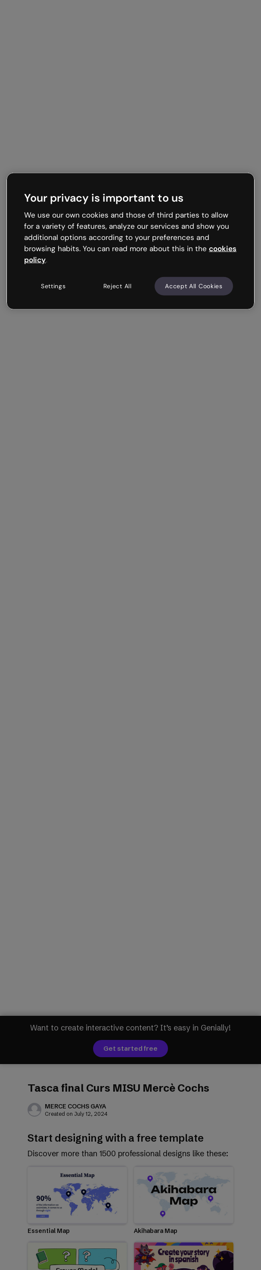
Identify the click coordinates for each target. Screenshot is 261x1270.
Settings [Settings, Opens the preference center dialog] (53, 285)
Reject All (117, 285)
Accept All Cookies (194, 285)
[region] (130, 241)
